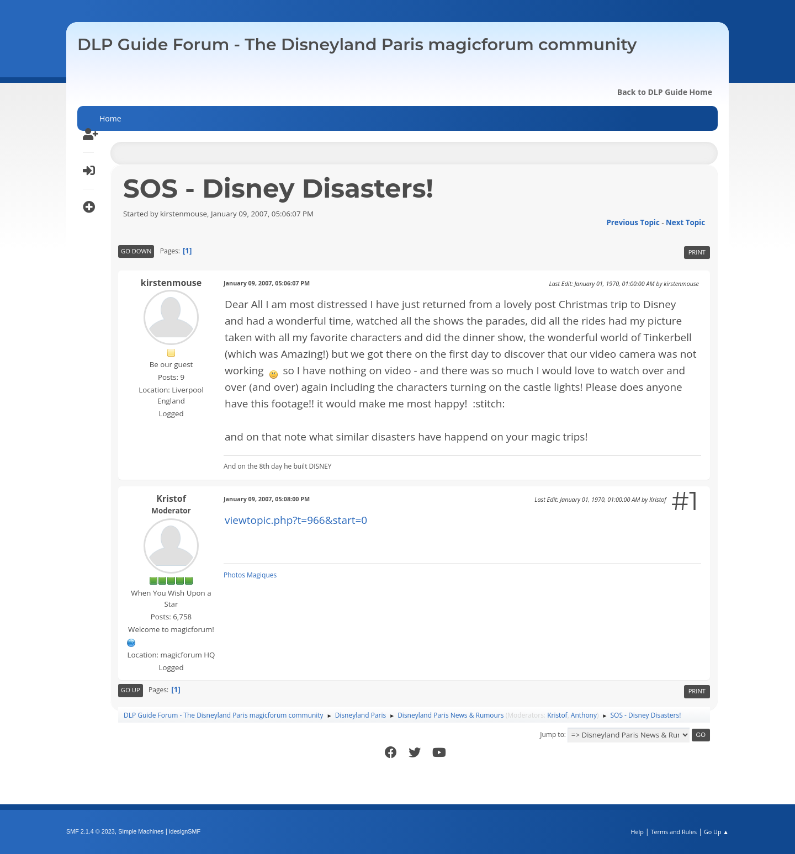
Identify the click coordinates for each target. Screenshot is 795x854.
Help (636, 832)
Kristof (171, 498)
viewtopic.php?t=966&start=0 (296, 520)
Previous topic (632, 222)
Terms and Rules (674, 832)
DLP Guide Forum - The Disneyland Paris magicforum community (357, 44)
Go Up (130, 690)
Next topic (685, 222)
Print (697, 252)
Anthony (584, 715)
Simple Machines (140, 831)
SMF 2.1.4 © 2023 (90, 831)
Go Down (136, 251)
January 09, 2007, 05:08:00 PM (267, 499)
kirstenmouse (171, 283)
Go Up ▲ (716, 832)
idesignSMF (184, 831)
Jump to (552, 734)
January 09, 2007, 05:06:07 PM (267, 283)
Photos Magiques (250, 575)
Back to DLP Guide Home (664, 92)
